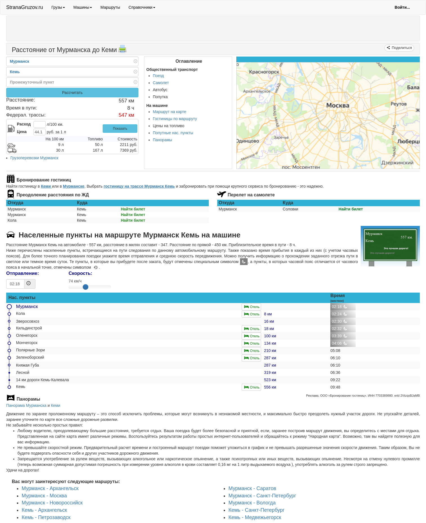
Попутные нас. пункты (173, 133)
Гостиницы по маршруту (175, 118)
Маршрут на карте (169, 111)
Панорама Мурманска (26, 405)
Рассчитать (72, 92)
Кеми (46, 186)
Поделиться (401, 48)
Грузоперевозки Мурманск (34, 158)
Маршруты (110, 7)
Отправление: (22, 273)
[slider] (85, 287)
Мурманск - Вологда (252, 503)
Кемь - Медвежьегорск (254, 517)
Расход (24, 124)
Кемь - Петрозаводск (46, 517)
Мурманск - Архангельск (50, 488)
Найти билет (133, 209)
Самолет (161, 82)
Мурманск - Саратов (252, 488)
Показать (120, 129)
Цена (21, 131)
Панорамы (162, 140)
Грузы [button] (58, 7)
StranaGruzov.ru (24, 7)
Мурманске (73, 186)
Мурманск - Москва (44, 496)
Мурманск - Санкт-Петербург (262, 496)
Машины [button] (82, 7)
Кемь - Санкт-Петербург (256, 510)
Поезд (158, 75)
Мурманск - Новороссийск (52, 503)
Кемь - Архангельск (44, 510)
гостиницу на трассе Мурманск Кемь (139, 186)
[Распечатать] (122, 50)
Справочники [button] (142, 7)
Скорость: (80, 273)
